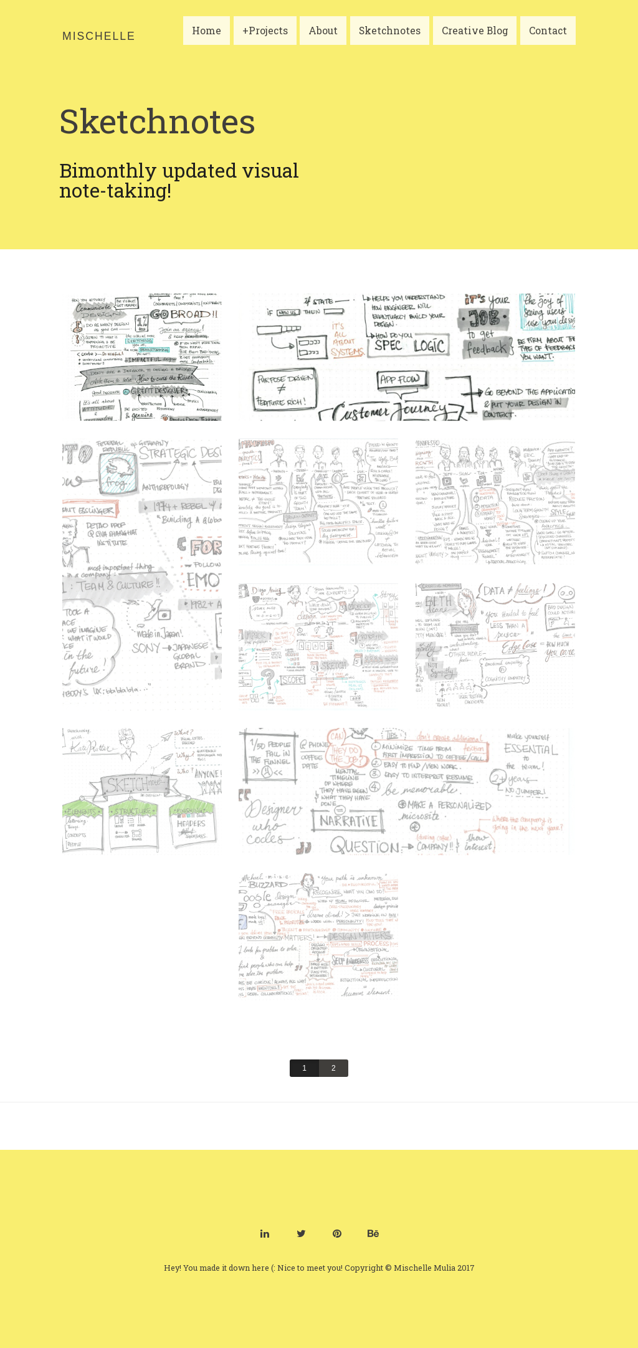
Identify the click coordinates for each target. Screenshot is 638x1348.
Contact (550, 39)
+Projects (267, 39)
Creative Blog (477, 39)
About (325, 39)
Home (209, 39)
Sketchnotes (392, 39)
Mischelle (99, 36)
